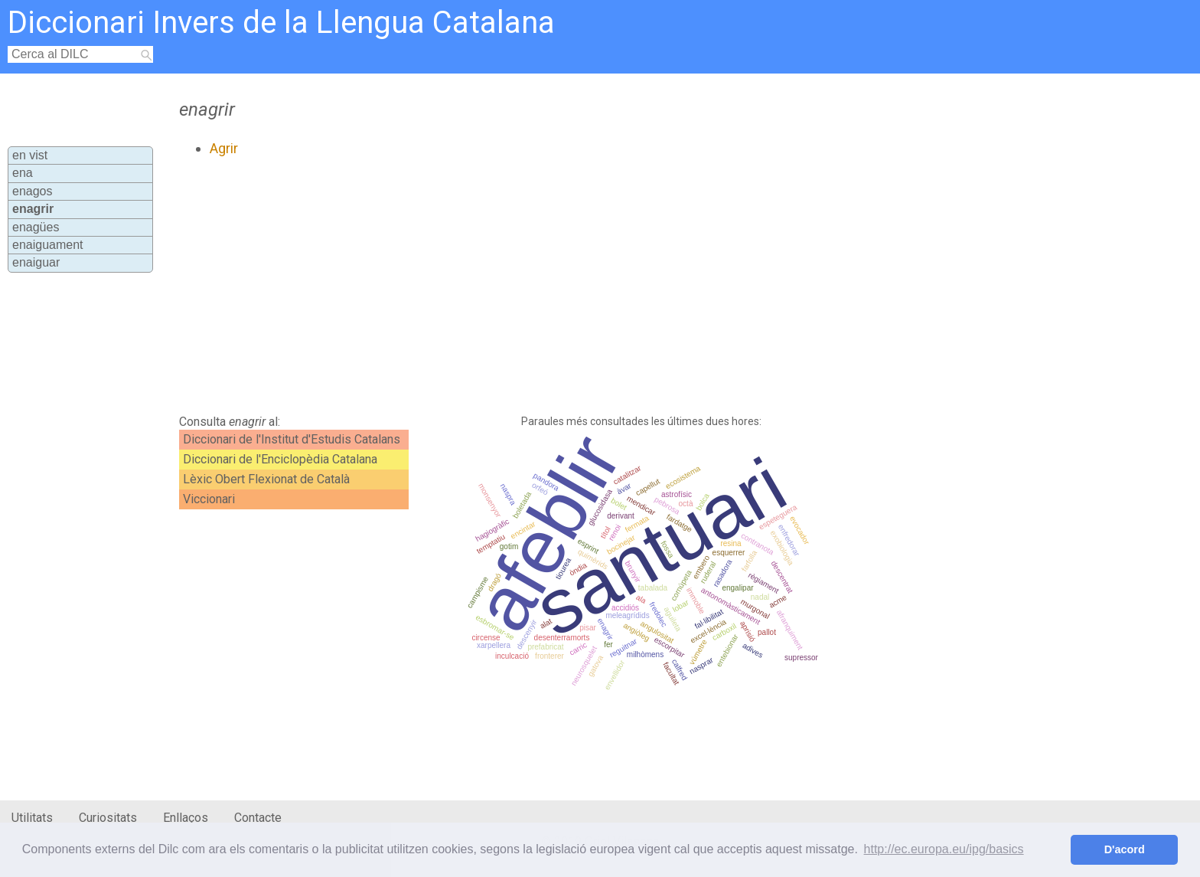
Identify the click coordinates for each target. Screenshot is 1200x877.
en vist (29, 155)
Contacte (258, 817)
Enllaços (185, 817)
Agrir (224, 148)
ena (22, 172)
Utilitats (32, 817)
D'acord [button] (1124, 849)
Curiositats (108, 817)
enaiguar (36, 262)
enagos (32, 191)
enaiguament (47, 244)
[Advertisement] (521, 285)
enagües (35, 227)
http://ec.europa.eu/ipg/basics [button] (944, 849)
